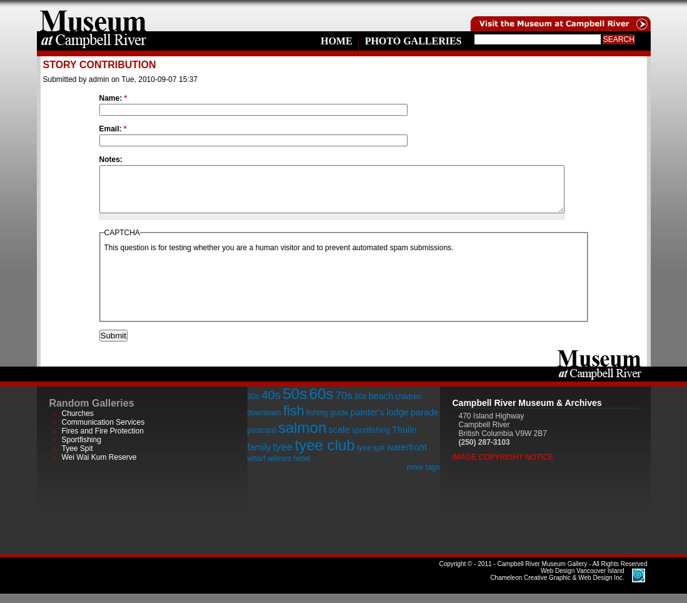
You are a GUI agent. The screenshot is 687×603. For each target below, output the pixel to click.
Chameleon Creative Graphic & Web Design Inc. (557, 583)
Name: (113, 98)
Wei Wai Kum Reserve (99, 466)
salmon (302, 436)
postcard (262, 439)
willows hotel (288, 468)
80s (360, 406)
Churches (78, 422)
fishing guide (327, 422)
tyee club (325, 454)
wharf (257, 468)
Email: (113, 128)
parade (425, 422)
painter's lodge (380, 422)
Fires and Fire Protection (103, 440)
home (93, 15)
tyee (283, 456)
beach (381, 405)
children (408, 406)
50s (295, 403)
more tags (422, 476)
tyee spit (371, 457)
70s (344, 405)
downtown (264, 422)
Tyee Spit (77, 458)
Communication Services (103, 431)
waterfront (407, 457)
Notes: (111, 159)
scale (339, 439)
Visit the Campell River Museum (559, 15)
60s (321, 403)
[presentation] (199, 294)
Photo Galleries (413, 41)
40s (271, 404)
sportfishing (371, 439)
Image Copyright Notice (503, 466)
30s (253, 406)
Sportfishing (81, 449)
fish (293, 420)
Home (337, 41)
